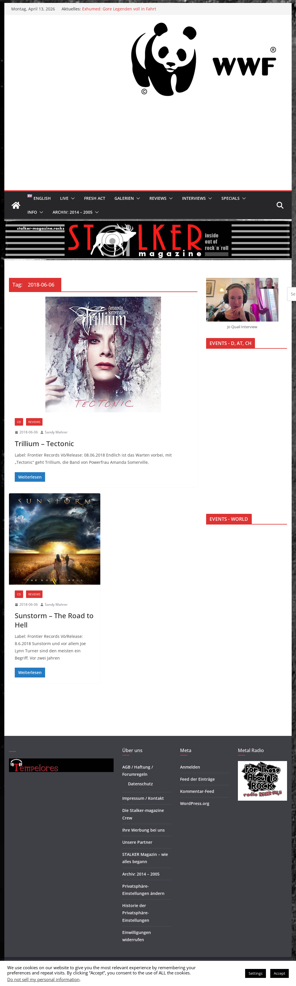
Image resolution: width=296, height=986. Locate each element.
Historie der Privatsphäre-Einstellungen (135, 913)
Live (64, 198)
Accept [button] (279, 973)
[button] (72, 198)
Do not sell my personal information (43, 979)
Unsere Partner (137, 842)
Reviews (157, 198)
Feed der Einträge (197, 779)
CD (19, 422)
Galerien (124, 198)
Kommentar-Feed (197, 791)
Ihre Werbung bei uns (143, 830)
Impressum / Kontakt (143, 798)
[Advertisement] (147, 146)
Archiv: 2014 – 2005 (72, 212)
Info (32, 212)
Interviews (194, 198)
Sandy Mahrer (56, 432)
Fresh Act (94, 198)
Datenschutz (140, 783)
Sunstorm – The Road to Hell (54, 620)
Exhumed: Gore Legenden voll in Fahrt (119, 9)
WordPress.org (194, 803)
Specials (230, 198)
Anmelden (190, 767)
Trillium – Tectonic (44, 443)
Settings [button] (255, 973)
